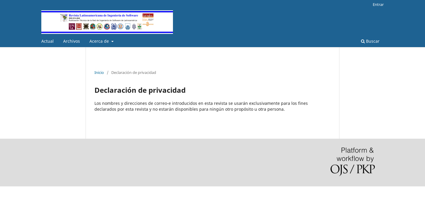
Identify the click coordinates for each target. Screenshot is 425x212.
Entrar (378, 4)
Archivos (71, 41)
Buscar (370, 41)
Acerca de (99, 41)
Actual (47, 41)
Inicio (99, 72)
